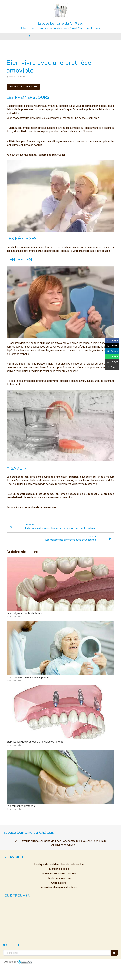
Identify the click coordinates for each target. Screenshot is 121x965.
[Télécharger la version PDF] (23, 87)
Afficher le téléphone (63, 844)
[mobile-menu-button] (90, 36)
